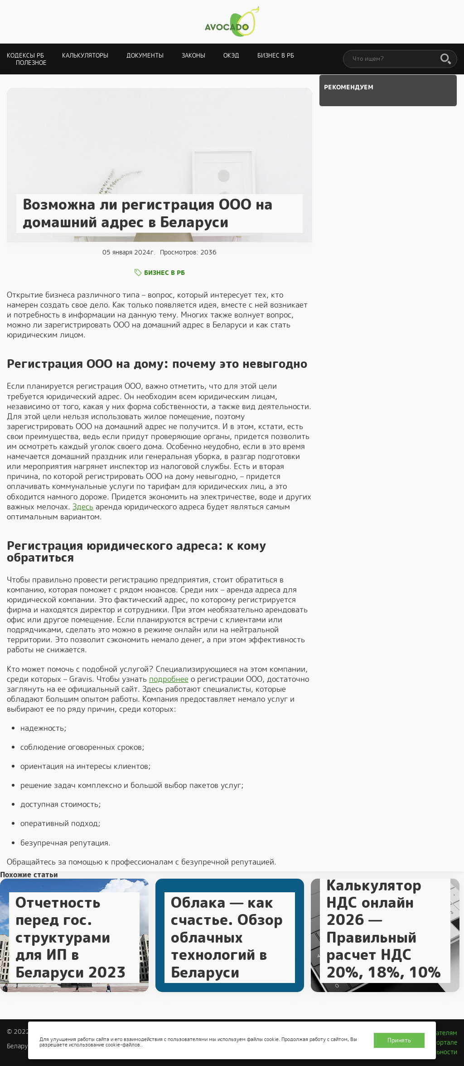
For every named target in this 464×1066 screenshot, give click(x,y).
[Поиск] (445, 59)
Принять (399, 1040)
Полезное (31, 63)
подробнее (168, 679)
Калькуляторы (85, 55)
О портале (441, 1042)
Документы (145, 55)
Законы (193, 55)
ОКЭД (231, 55)
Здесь (82, 506)
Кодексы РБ (25, 55)
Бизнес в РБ (275, 55)
